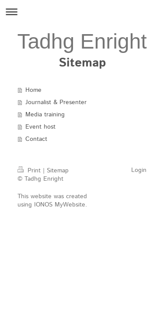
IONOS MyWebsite (59, 204)
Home (33, 90)
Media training (45, 114)
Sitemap (58, 170)
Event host (40, 126)
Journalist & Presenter (56, 102)
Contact (36, 139)
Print (30, 170)
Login (139, 170)
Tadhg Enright (82, 41)
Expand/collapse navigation (82, 11)
